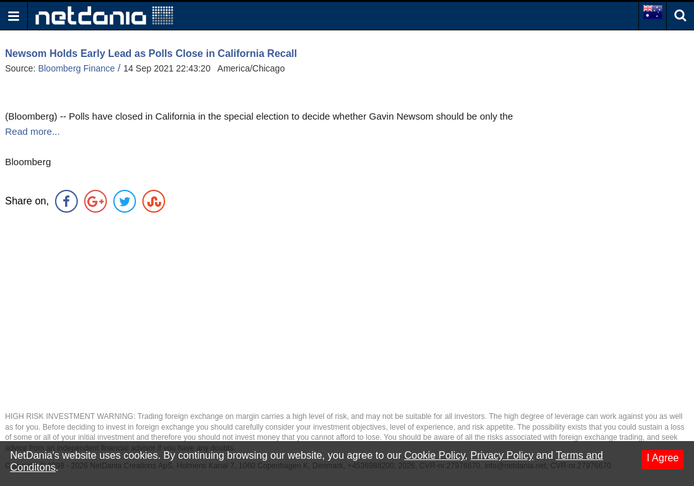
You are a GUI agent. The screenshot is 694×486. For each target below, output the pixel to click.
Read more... (32, 131)
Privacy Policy (502, 455)
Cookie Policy (434, 455)
